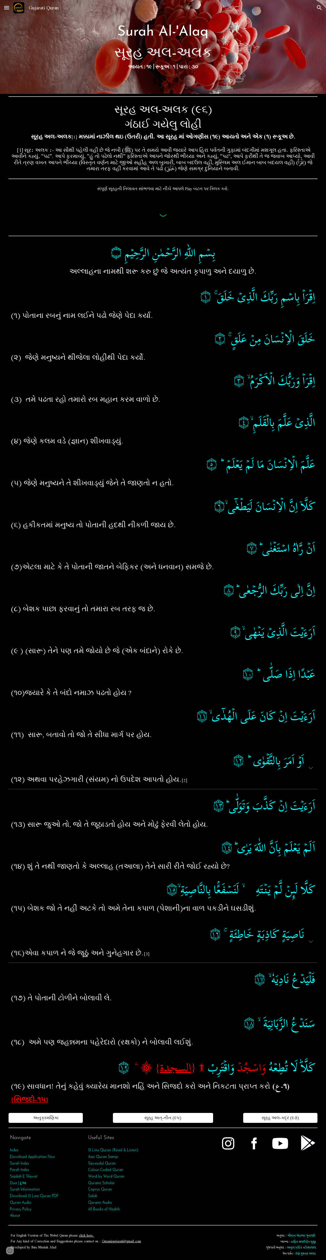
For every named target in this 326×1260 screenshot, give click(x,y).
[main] (163, 47)
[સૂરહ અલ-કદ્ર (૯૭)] (280, 1118)
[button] (6, 7)
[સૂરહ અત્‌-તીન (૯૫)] (163, 1118)
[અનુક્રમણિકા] (46, 1118)
